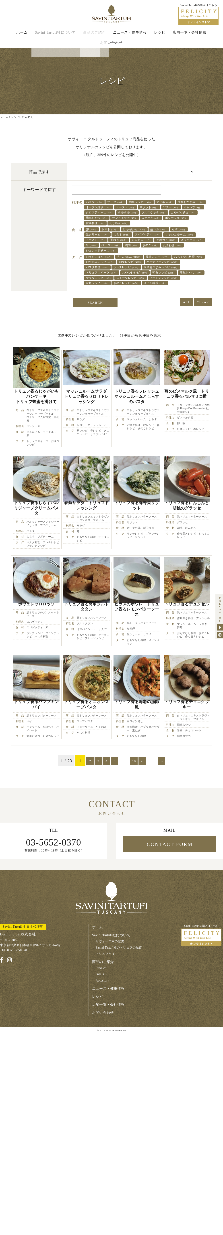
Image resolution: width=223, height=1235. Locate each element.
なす (94, 247)
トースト (170, 211)
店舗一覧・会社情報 (189, 36)
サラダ (121, 206)
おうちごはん (102, 271)
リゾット (97, 217)
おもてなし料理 (103, 277)
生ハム (173, 241)
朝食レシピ (136, 294)
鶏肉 (94, 264)
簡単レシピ (151, 206)
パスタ (96, 206)
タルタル (97, 223)
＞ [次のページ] (170, 816)
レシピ (159, 36)
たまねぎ (142, 264)
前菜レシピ (179, 277)
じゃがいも (144, 241)
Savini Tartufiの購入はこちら (201, 992)
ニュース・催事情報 (130, 36)
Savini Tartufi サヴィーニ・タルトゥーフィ (111, 15)
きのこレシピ (134, 306)
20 (148, 816)
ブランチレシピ (179, 300)
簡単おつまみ (102, 211)
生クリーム (122, 247)
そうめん (156, 235)
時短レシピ (100, 306)
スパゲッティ (182, 247)
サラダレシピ (102, 300)
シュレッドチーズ (177, 264)
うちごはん (138, 271)
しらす (151, 247)
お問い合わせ (111, 46)
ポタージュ (99, 235)
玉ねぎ (165, 253)
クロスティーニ (183, 217)
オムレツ (149, 217)
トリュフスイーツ (151, 288)
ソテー (123, 217)
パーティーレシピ (105, 283)
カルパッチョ (163, 223)
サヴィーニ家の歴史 (110, 998)
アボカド (98, 259)
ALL (180, 326)
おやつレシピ (102, 294)
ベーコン (178, 259)
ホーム (21, 36)
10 (137, 816)
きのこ (116, 264)
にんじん (192, 253)
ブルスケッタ (129, 223)
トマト (115, 241)
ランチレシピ (177, 283)
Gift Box (102, 1031)
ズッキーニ (129, 259)
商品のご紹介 (94, 36)
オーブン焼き (138, 211)
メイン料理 (169, 306)
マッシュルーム (103, 253)
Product (101, 1024)
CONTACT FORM (169, 901)
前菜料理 (128, 235)
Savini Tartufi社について (55, 36)
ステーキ (163, 229)
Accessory (103, 1037)
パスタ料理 (143, 283)
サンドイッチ (132, 229)
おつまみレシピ (143, 277)
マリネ (180, 206)
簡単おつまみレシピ (107, 288)
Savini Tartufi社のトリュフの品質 (120, 1004)
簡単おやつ (99, 229)
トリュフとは (106, 1010)
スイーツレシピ (139, 300)
